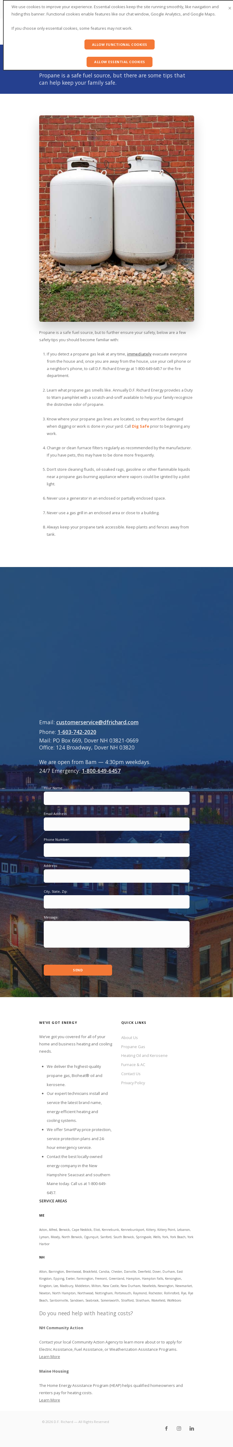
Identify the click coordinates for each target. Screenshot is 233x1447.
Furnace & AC (133, 1064)
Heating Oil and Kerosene (144, 1055)
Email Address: (55, 813)
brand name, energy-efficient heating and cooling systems (74, 1111)
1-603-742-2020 (76, 731)
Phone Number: (57, 839)
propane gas (58, 1075)
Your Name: (53, 788)
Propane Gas (133, 1046)
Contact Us (131, 1073)
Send (78, 970)
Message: (51, 917)
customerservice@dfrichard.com (97, 722)
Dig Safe (140, 426)
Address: (51, 865)
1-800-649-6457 (101, 770)
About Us (129, 1037)
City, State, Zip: (56, 891)
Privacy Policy (133, 1082)
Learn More (49, 1356)
